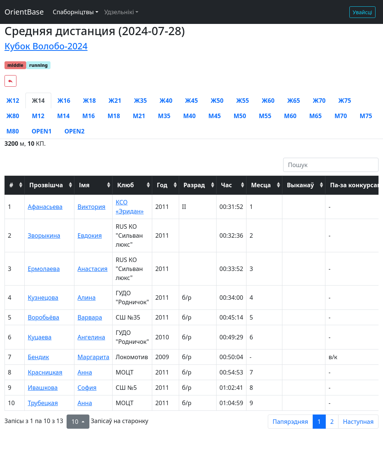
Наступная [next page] (358, 421)
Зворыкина (44, 235)
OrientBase (24, 12)
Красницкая (45, 372)
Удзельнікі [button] (119, 12)
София (86, 387)
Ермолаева (43, 269)
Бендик (38, 357)
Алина (86, 297)
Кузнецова (43, 297)
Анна (84, 372)
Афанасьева (45, 207)
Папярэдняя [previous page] (290, 421)
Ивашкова (43, 387)
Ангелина (91, 337)
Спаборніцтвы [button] (73, 12)
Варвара (89, 317)
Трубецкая (43, 403)
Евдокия (89, 235)
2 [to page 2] (332, 421)
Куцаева (39, 337)
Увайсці (362, 12)
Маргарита (93, 357)
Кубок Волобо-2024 (46, 46)
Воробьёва (43, 317)
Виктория (91, 207)
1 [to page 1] (319, 421)
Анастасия (92, 269)
